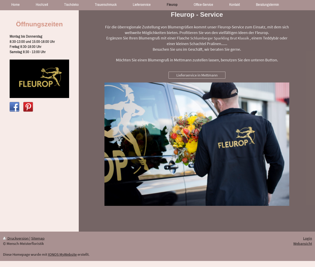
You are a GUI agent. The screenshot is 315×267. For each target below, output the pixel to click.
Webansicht (302, 243)
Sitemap (38, 238)
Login (307, 238)
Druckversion (16, 238)
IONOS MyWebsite (62, 254)
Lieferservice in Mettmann (197, 75)
